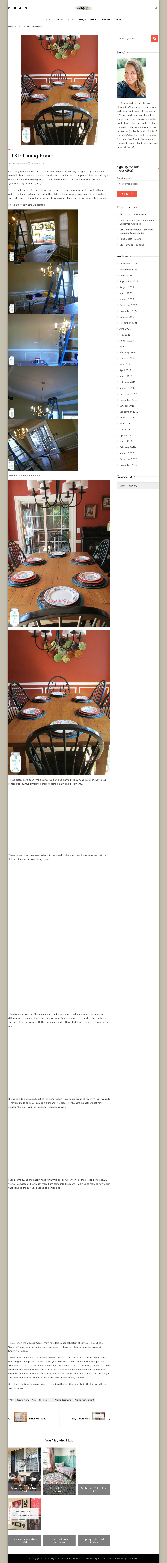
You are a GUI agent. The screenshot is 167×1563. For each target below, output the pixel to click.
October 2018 (127, 405)
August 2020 (127, 340)
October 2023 (127, 275)
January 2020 (127, 358)
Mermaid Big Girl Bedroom (59, 1489)
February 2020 (128, 352)
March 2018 (126, 441)
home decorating (63, 1399)
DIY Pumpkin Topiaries (132, 244)
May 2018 (125, 429)
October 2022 (127, 317)
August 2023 (127, 287)
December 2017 (128, 459)
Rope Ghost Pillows (130, 238)
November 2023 (128, 269)
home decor (45, 1399)
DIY (59, 19)
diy (34, 1399)
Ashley (11, 163)
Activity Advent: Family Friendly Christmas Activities (137, 222)
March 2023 (126, 293)
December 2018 (128, 394)
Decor (70, 19)
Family (93, 19)
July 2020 (125, 346)
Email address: (124, 178)
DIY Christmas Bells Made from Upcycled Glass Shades (136, 231)
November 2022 (128, 311)
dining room (23, 1399)
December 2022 (128, 305)
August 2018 (127, 417)
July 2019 (125, 364)
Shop (118, 19)
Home (49, 19)
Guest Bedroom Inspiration (59, 1541)
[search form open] (156, 8)
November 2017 (128, 465)
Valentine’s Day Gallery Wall (24, 1541)
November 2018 (128, 400)
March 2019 (126, 376)
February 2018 (128, 447)
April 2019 (125, 370)
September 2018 (129, 411)
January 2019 (127, 388)
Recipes (106, 19)
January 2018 (127, 453)
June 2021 (125, 328)
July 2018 (125, 423)
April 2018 (125, 435)
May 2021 (125, 334)
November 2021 (128, 322)
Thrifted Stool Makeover (133, 214)
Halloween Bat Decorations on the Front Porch (24, 1488)
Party (81, 19)
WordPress (132, 1558)
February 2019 (128, 382)
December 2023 (128, 263)
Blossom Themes (106, 1558)
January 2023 (127, 299)
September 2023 (129, 281)
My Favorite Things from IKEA (94, 1489)
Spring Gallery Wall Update (94, 1541)
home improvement (85, 1399)
